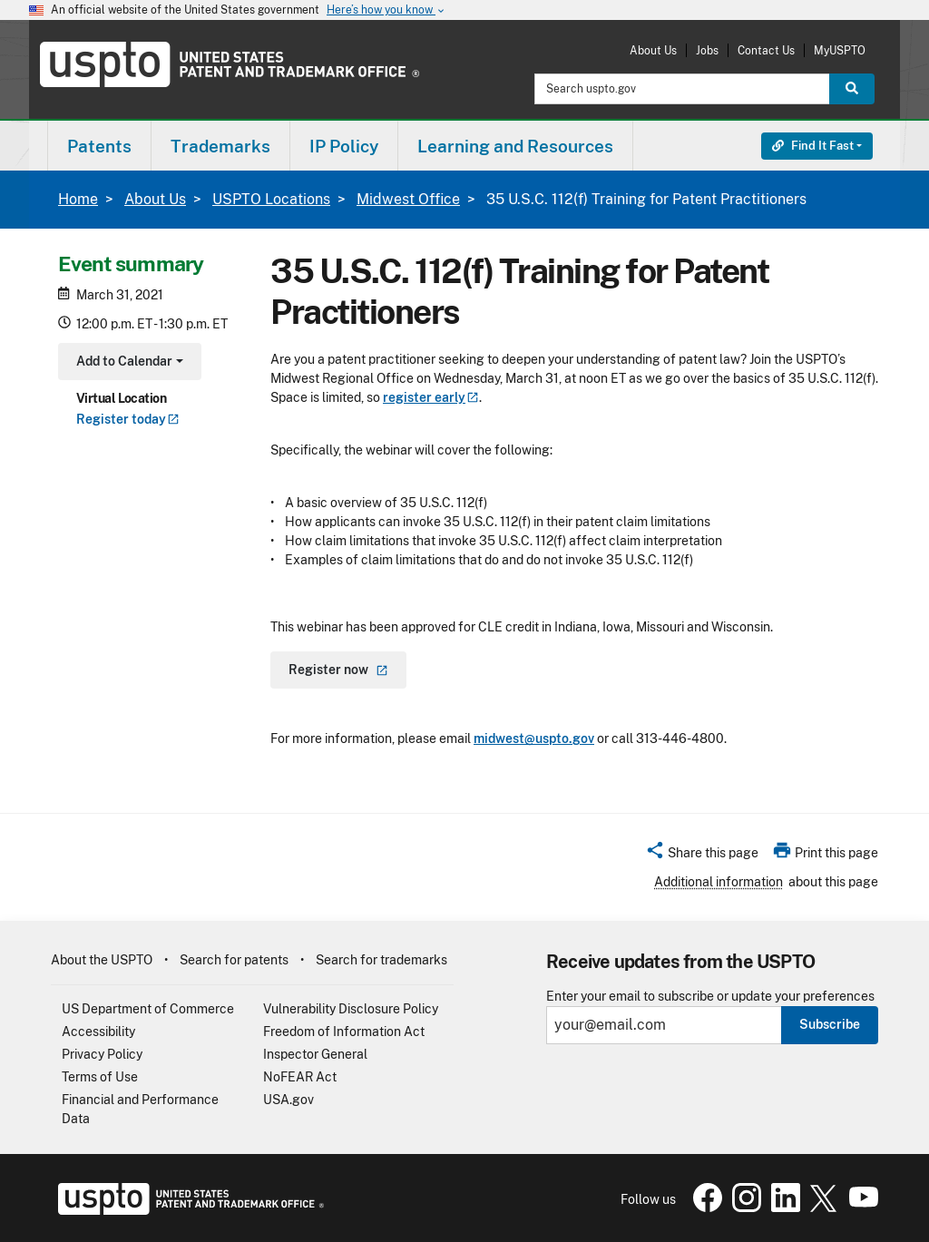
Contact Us (766, 50)
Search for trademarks (381, 960)
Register (128, 419)
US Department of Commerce (148, 1009)
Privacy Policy (102, 1054)
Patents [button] (99, 146)
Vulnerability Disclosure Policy (350, 1009)
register (431, 397)
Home (78, 199)
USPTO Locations (271, 199)
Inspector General (315, 1054)
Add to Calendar (127, 363)
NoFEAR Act (300, 1077)
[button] (701, 855)
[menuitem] (99, 146)
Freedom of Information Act (344, 1031)
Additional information (718, 882)
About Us (653, 50)
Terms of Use (100, 1077)
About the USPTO (101, 960)
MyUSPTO (839, 50)
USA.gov (288, 1099)
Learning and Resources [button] (515, 146)
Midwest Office (408, 199)
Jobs (707, 50)
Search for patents (234, 960)
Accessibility (98, 1031)
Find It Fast (813, 145)
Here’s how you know (386, 10)
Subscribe (829, 1024)
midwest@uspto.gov (534, 738)
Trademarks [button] (220, 146)
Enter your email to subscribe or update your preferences (710, 996)
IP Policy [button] (343, 146)
